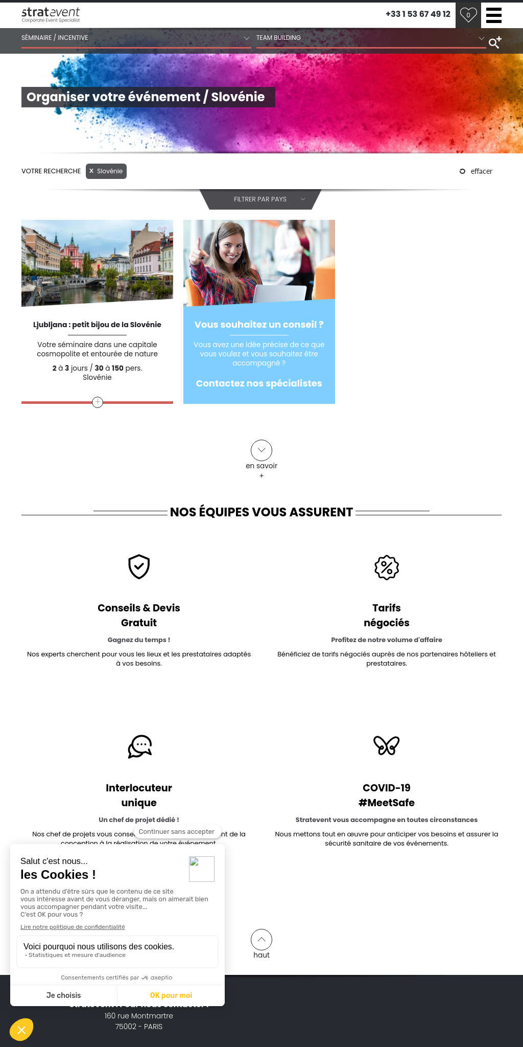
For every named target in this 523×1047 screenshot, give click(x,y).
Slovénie (105, 171)
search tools (494, 41)
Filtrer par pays (270, 199)
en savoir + (261, 455)
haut (261, 944)
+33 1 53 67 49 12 (418, 14)
